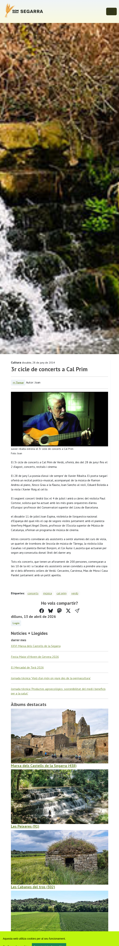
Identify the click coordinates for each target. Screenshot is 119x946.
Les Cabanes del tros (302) (33, 886)
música (47, 593)
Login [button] (16, 623)
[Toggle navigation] (111, 11)
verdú (74, 593)
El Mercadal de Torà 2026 (27, 667)
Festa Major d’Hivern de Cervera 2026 (35, 657)
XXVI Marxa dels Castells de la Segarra (36, 646)
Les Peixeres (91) (25, 826)
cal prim (62, 593)
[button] (77, 611)
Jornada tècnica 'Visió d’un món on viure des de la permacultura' (51, 678)
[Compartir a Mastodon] (59, 611)
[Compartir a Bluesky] (50, 611)
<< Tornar (18, 382)
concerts (33, 593)
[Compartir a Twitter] (68, 611)
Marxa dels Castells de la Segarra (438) (44, 765)
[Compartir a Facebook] (41, 611)
